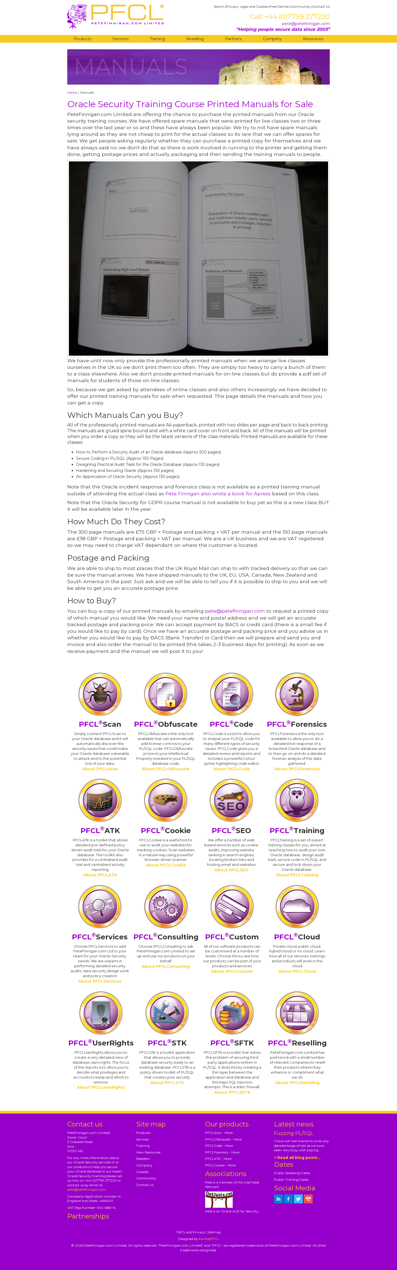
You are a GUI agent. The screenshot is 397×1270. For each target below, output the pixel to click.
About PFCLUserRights (101, 1087)
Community (300, 6)
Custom (232, 937)
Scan (100, 724)
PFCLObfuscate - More (223, 1139)
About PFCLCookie (166, 865)
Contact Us (321, 6)
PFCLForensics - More (222, 1152)
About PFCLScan (100, 768)
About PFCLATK (100, 874)
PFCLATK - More (218, 1158)
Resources (313, 38)
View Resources (148, 1152)
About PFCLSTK (167, 1082)
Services (120, 38)
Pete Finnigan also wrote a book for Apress (218, 493)
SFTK (232, 1043)
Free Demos (279, 6)
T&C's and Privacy (190, 1232)
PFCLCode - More (219, 1146)
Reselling (195, 38)
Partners (233, 38)
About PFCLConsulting (166, 966)
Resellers (142, 1158)
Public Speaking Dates (292, 1173)
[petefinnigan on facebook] (288, 1199)
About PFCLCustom (232, 971)
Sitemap (214, 1232)
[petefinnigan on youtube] (308, 1199)
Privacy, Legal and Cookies (247, 6)
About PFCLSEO (231, 870)
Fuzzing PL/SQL (293, 1133)
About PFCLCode (231, 768)
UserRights (101, 1043)
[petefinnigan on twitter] (298, 1199)
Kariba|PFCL (209, 1239)
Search (219, 6)
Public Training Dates (291, 1179)
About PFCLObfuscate (166, 768)
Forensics (297, 724)
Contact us (145, 1185)
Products (82, 38)
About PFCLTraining (297, 874)
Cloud (297, 937)
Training (157, 38)
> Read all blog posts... (297, 1157)
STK (167, 1043)
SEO (231, 830)
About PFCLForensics (297, 768)
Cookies (142, 1172)
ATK (100, 830)
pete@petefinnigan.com (306, 23)
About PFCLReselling (297, 1082)
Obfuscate (166, 724)
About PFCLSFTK (232, 1092)
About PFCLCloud (297, 971)
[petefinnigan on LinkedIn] (278, 1199)
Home (72, 92)
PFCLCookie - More (220, 1165)
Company (272, 38)
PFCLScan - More (219, 1133)
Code (231, 724)
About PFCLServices (99, 981)
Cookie (166, 830)
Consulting (165, 937)
